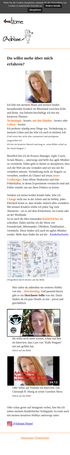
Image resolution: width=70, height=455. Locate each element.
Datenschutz (42, 437)
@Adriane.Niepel (20, 423)
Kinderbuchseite (59, 234)
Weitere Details (53, 5)
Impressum (27, 437)
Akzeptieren (35, 9)
